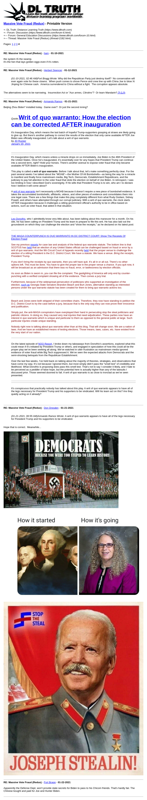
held (29, 247)
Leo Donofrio (18, 218)
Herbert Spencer (53, 70)
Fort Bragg (50, 782)
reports (34, 244)
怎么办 (121, 92)
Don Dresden (51, 407)
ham (46, 53)
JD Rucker (20, 141)
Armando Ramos (53, 101)
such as (25, 284)
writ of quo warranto (24, 191)
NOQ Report (45, 343)
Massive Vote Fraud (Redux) (24, 23)
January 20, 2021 (20, 143)
